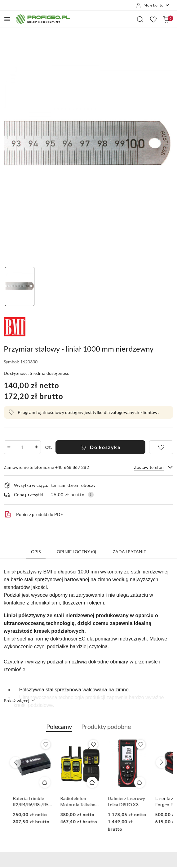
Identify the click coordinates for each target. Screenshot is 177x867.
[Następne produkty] (161, 762)
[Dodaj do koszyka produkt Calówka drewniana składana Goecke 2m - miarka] (39, 782)
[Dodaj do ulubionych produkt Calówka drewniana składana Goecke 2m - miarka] (40, 744)
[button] (59, 729)
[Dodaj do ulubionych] (161, 447)
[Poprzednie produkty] (15, 762)
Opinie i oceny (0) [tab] (76, 551)
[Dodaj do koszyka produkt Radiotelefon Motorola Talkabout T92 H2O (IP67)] (134, 782)
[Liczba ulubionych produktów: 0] (153, 19)
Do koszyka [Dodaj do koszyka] (101, 447)
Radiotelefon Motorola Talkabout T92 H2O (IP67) (122, 802)
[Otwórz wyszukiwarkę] (140, 19)
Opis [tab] (36, 551)
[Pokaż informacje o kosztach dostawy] (90, 494)
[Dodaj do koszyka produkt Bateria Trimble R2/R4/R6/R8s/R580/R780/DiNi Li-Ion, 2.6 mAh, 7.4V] (86, 782)
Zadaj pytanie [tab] (129, 551)
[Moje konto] (153, 5)
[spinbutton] (22, 447)
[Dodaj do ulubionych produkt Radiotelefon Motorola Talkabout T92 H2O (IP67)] (135, 744)
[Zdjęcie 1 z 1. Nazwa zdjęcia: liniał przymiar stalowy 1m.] (20, 286)
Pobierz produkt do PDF (33, 514)
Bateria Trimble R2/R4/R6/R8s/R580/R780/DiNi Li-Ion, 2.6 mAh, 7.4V (75, 802)
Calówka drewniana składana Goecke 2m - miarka (27, 802)
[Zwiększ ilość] (36, 447)
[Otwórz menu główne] (7, 19)
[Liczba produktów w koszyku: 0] (166, 19)
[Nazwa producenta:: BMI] (14, 326)
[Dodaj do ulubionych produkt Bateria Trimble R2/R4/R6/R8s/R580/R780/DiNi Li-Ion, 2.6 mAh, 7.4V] (87, 744)
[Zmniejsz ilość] (8, 447)
